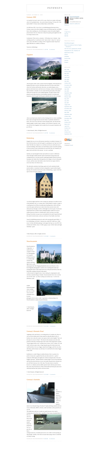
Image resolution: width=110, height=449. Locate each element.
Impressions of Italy (68, 52)
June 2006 (66, 89)
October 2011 (67, 128)
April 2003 (66, 77)
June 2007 (66, 100)
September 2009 (68, 114)
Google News (67, 32)
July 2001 (66, 75)
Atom (71, 145)
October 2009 (67, 116)
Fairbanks (66, 56)
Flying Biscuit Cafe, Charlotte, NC (72, 50)
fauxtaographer (74, 16)
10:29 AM (46, 374)
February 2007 (67, 96)
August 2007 (67, 104)
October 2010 (67, 122)
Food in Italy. (67, 58)
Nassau (66, 54)
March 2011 (67, 124)
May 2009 (66, 112)
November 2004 (68, 85)
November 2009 (68, 118)
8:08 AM (46, 438)
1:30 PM (46, 49)
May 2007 (66, 98)
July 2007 (66, 102)
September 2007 (68, 106)
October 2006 (67, 95)
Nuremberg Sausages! (69, 43)
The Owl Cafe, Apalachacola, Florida (72, 48)
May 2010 (66, 120)
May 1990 (66, 69)
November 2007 (68, 108)
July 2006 (66, 91)
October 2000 (67, 71)
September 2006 (68, 93)
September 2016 (68, 134)
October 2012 (67, 132)
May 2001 (66, 73)
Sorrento (66, 60)
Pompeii (66, 62)
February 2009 (67, 110)
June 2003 (66, 79)
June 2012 (66, 130)
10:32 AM (46, 326)
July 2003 (66, 81)
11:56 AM (46, 236)
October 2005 (67, 87)
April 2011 (66, 126)
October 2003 (67, 83)
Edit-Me (66, 33)
